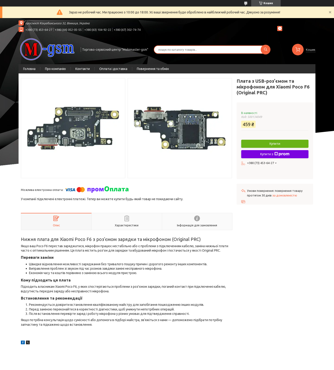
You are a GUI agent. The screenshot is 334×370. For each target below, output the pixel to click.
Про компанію (55, 68)
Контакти (82, 68)
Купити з (274, 154)
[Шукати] (265, 49)
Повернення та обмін (153, 68)
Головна (29, 68)
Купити (275, 143)
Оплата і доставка (113, 68)
